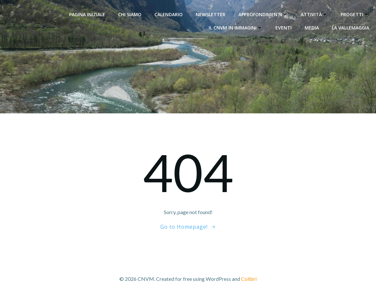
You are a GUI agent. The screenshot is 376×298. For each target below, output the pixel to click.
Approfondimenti (263, 14)
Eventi (284, 27)
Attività (314, 14)
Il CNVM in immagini (236, 27)
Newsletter (211, 14)
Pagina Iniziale (87, 14)
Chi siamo (130, 14)
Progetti (355, 14)
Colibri (249, 279)
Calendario (169, 14)
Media (312, 27)
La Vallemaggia (351, 27)
